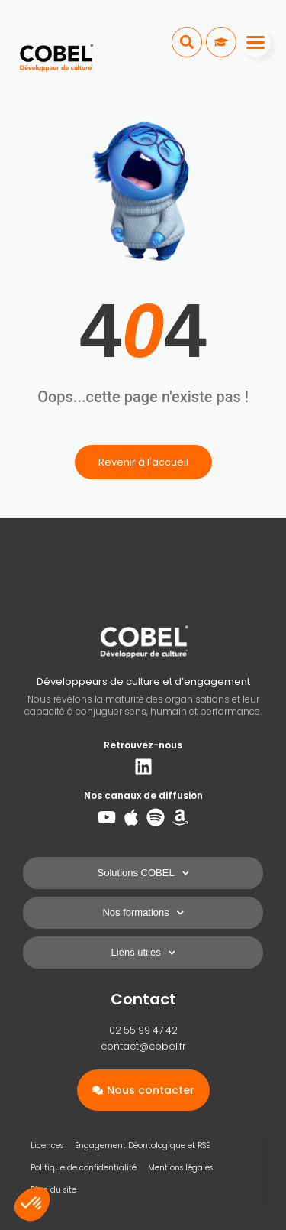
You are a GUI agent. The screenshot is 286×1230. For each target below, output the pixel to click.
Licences (47, 1145)
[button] (187, 42)
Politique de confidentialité (84, 1167)
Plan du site (53, 1190)
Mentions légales (180, 1167)
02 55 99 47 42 (143, 1030)
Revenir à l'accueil (143, 462)
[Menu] (255, 42)
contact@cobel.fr (143, 1046)
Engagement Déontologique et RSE (142, 1145)
